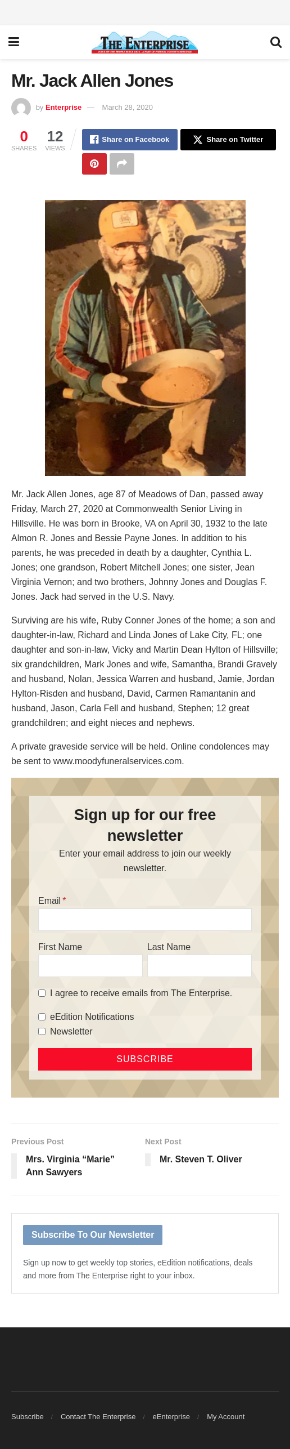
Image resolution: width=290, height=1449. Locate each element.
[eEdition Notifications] (42, 1016)
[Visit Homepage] (145, 42)
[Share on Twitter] (228, 139)
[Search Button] (276, 42)
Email (49, 901)
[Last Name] (199, 966)
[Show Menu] (13, 42)
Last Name (169, 947)
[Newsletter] (42, 1031)
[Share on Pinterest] (94, 164)
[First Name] (90, 966)
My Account (225, 1416)
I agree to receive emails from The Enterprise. (141, 993)
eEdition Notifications (92, 1017)
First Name (60, 947)
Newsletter (71, 1031)
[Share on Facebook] (130, 139)
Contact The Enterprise (98, 1416)
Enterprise (63, 107)
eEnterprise (171, 1416)
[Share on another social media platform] (122, 164)
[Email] (145, 919)
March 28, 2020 (127, 107)
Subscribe (27, 1416)
